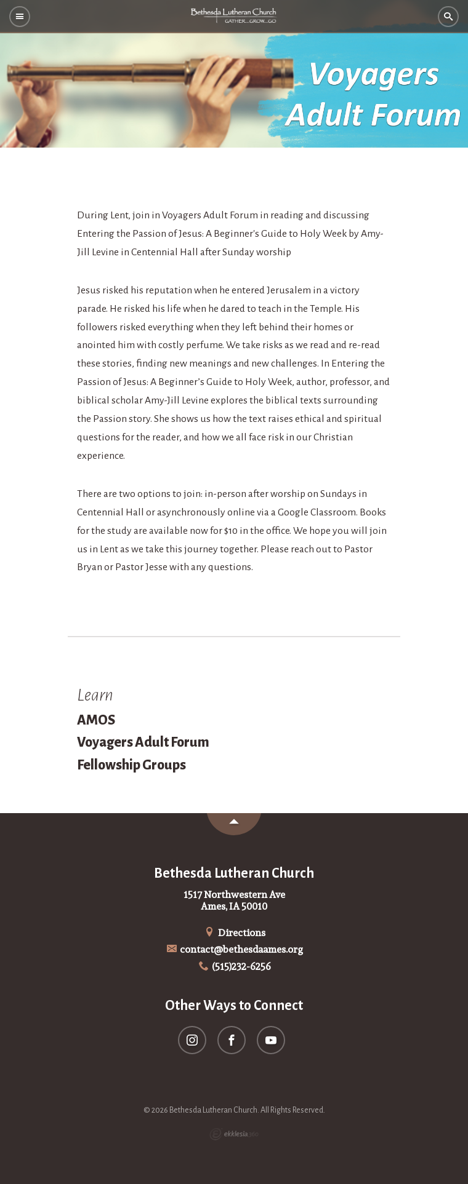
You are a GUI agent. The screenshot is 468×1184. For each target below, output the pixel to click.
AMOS (96, 720)
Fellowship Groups (131, 765)
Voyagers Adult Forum (143, 742)
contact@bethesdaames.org (234, 949)
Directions (234, 932)
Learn (95, 695)
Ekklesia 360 (234, 1134)
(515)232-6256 (234, 966)
